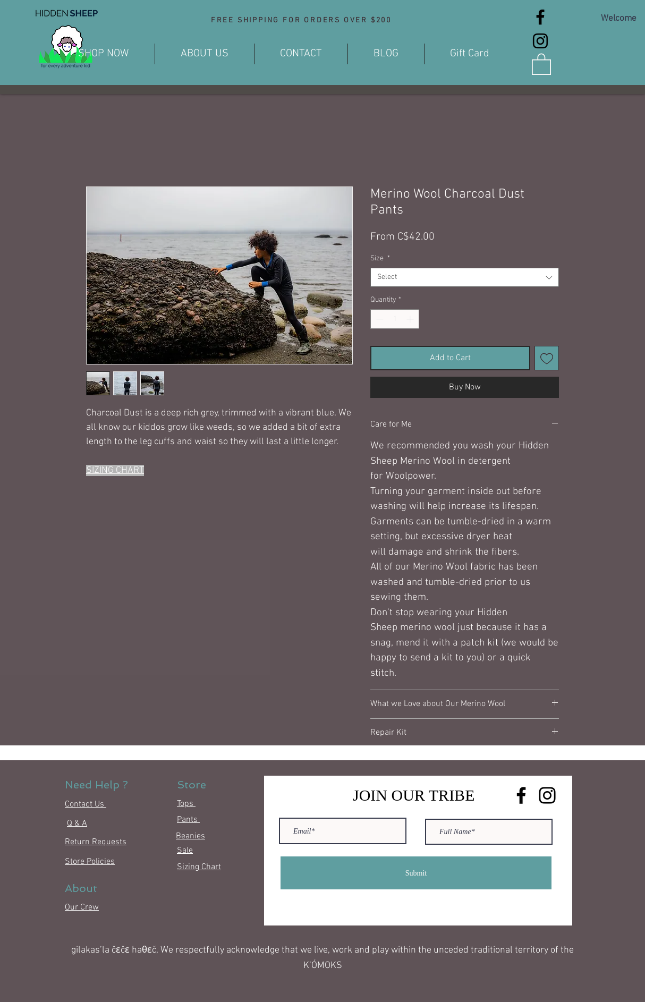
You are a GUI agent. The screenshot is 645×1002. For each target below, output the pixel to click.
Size (380, 258)
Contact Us (85, 804)
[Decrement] (378, 319)
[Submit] (416, 872)
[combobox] (464, 277)
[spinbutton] (394, 319)
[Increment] (411, 319)
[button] (541, 63)
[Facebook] (540, 17)
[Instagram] (540, 41)
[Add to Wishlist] (546, 358)
